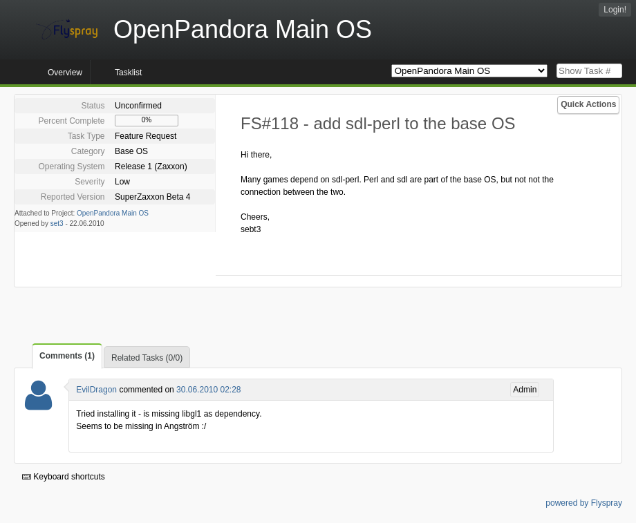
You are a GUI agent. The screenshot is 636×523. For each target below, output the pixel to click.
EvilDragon (96, 389)
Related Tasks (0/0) (147, 358)
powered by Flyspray (583, 503)
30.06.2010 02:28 (208, 389)
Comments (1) (67, 356)
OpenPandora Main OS (113, 213)
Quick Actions (588, 104)
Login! (615, 10)
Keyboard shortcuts (63, 477)
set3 (57, 223)
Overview (65, 72)
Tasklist (128, 72)
